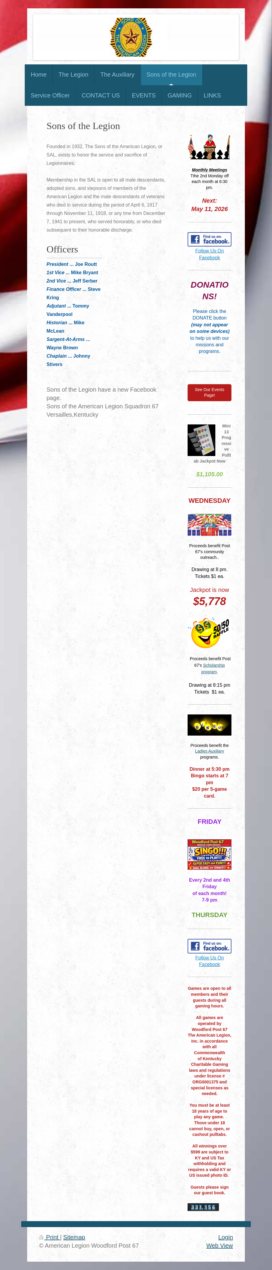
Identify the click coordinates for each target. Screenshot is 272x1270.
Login (225, 1237)
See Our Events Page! (209, 392)
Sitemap (74, 1237)
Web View (219, 1245)
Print (49, 1237)
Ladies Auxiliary (209, 751)
